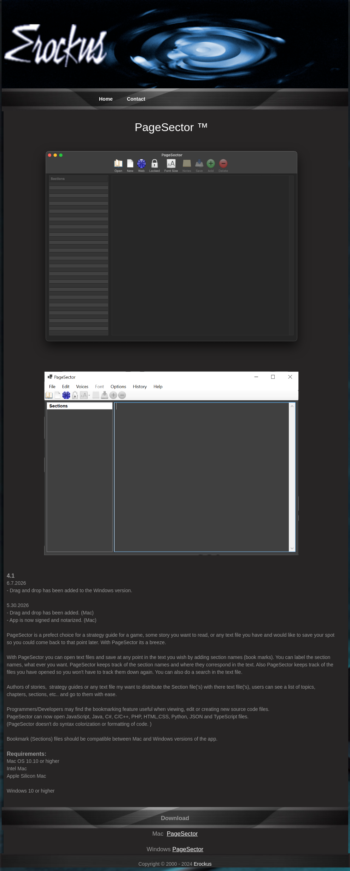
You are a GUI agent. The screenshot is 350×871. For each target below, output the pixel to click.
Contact (136, 99)
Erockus (203, 864)
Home (106, 99)
